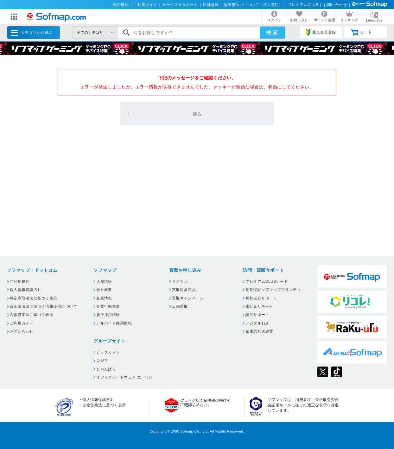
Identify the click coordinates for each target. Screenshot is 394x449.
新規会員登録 (321, 32)
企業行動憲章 (108, 306)
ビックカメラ (108, 352)
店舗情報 (211, 5)
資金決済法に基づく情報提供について (43, 306)
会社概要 (104, 290)
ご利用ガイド (145, 5)
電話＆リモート (259, 306)
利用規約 (121, 5)
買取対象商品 (184, 290)
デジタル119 (256, 323)
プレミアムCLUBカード (266, 281)
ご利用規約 (19, 281)
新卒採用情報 (108, 314)
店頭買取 (180, 306)
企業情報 (104, 298)
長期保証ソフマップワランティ (273, 290)
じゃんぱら (106, 369)
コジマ (102, 360)
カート (361, 32)
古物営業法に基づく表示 (31, 314)
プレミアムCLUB (303, 5)
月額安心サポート (261, 298)
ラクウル (180, 281)
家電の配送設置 (259, 331)
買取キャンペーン (188, 298)
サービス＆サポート (180, 5)
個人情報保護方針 (25, 290)
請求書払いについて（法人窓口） (253, 5)
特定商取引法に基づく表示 (33, 298)
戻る (197, 114)
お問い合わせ (335, 5)
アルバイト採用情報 (114, 323)
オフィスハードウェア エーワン (124, 377)
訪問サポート (257, 314)
